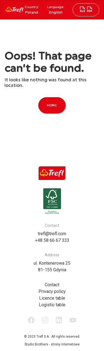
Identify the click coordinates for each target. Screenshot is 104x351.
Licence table (52, 298)
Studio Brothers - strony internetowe (52, 344)
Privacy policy (52, 291)
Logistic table (52, 304)
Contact (52, 284)
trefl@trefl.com (52, 233)
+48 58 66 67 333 (52, 240)
